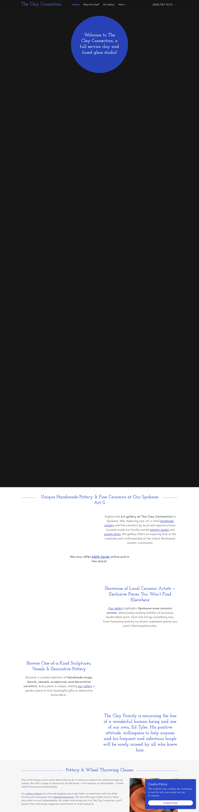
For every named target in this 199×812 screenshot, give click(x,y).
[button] (123, 4)
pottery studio (159, 530)
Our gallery (115, 608)
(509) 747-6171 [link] (163, 4)
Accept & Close (171, 803)
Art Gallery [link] (108, 4)
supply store (112, 534)
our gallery (85, 686)
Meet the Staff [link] (91, 4)
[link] (44, 4)
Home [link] (75, 4)
